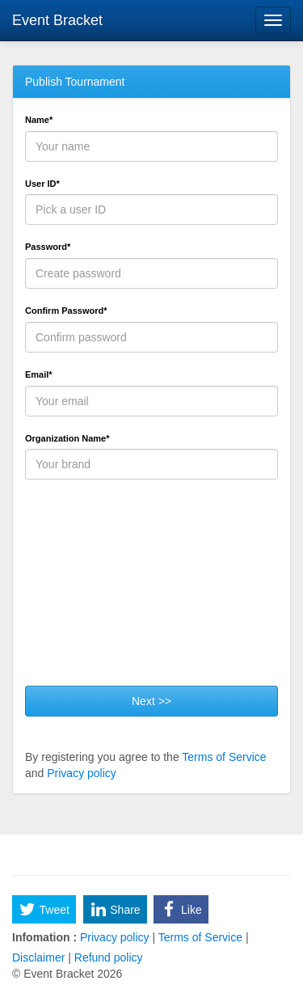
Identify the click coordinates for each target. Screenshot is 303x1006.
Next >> (151, 701)
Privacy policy (81, 773)
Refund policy (107, 957)
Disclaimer (40, 957)
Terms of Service (224, 756)
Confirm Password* (66, 310)
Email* (39, 374)
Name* (39, 120)
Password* (47, 247)
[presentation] (148, 588)
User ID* (42, 183)
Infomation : (44, 937)
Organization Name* (67, 438)
